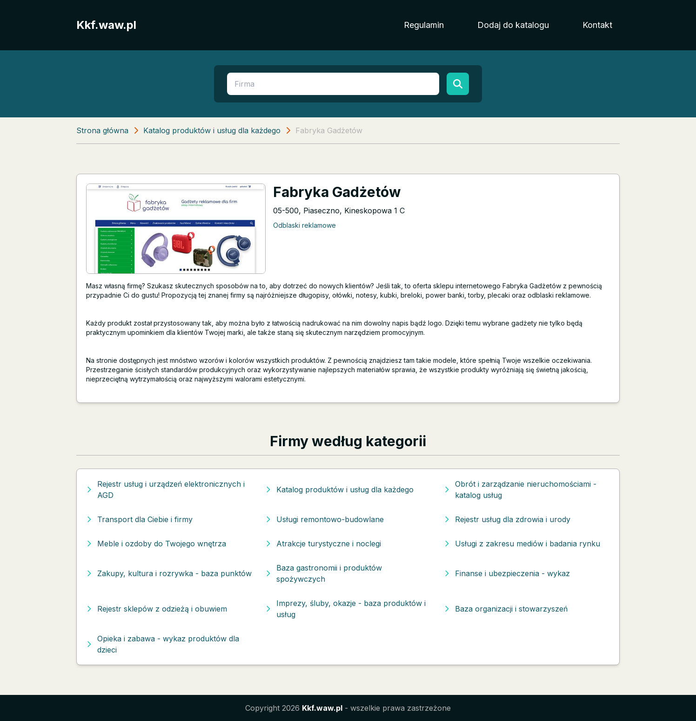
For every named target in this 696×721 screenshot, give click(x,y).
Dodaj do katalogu (513, 25)
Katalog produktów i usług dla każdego (212, 130)
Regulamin (424, 25)
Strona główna (102, 130)
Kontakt (597, 25)
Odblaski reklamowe (304, 225)
